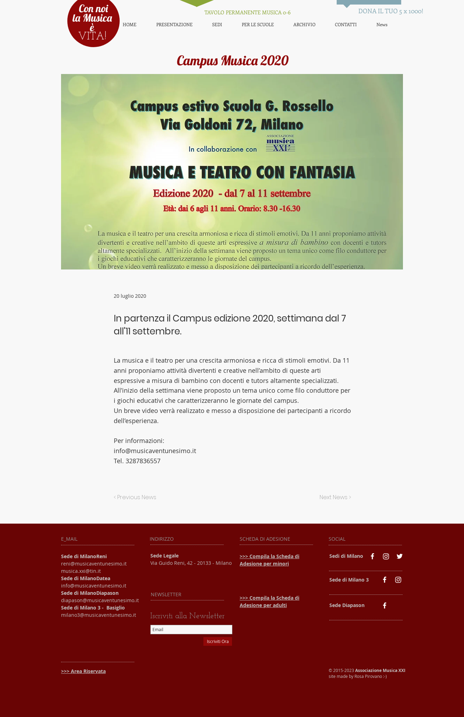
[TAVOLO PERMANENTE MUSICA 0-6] (247, 12)
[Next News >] (333, 497)
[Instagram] (386, 556)
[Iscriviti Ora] (217, 641)
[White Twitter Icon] (400, 556)
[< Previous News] (137, 497)
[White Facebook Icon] (372, 556)
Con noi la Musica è (92, 18)
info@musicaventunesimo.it (155, 450)
